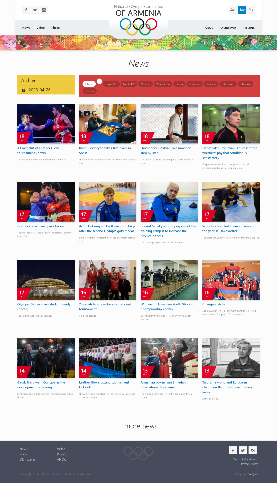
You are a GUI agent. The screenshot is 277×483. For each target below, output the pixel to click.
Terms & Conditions (245, 459)
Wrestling (145, 83)
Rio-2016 (249, 27)
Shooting (211, 83)
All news (89, 83)
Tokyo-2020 (111, 83)
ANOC (209, 27)
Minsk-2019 (128, 83)
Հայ (232, 9)
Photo (55, 27)
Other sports (228, 83)
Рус (251, 9)
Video (41, 27)
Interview (89, 90)
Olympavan (228, 27)
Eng (242, 9)
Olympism (245, 83)
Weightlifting (163, 83)
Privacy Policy (249, 464)
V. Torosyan (251, 474)
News (26, 27)
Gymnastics (194, 83)
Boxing (179, 83)
